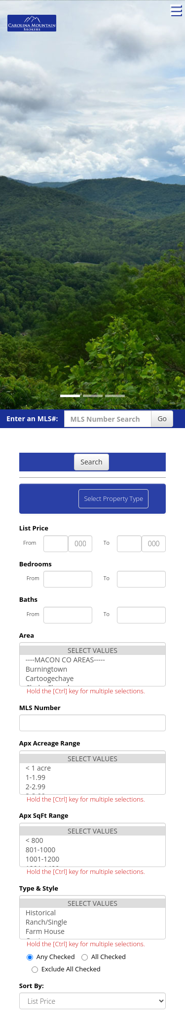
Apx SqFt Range (44, 815)
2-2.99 (93, 786)
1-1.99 (93, 777)
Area (26, 635)
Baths (28, 599)
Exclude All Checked (66, 968)
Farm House (93, 931)
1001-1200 (93, 859)
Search (91, 461)
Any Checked (51, 956)
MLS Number (40, 707)
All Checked (103, 956)
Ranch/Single (93, 922)
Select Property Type (113, 501)
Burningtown (93, 669)
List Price (33, 528)
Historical (93, 912)
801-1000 (93, 849)
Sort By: (31, 985)
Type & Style (38, 888)
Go (162, 418)
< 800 (93, 840)
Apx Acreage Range (49, 743)
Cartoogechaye (93, 678)
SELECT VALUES (92, 650)
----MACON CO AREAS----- (93, 659)
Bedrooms (35, 563)
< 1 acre (93, 768)
